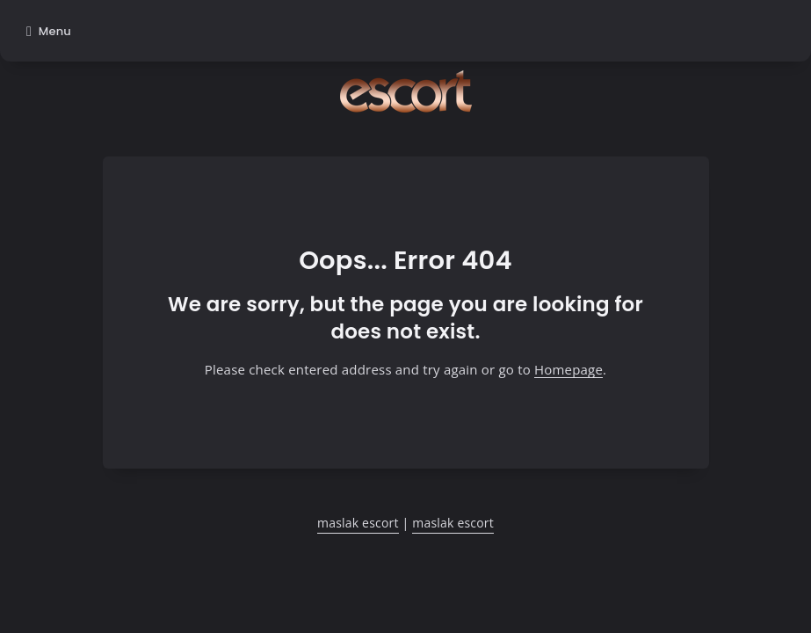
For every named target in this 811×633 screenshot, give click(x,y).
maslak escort (358, 522)
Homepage (568, 369)
